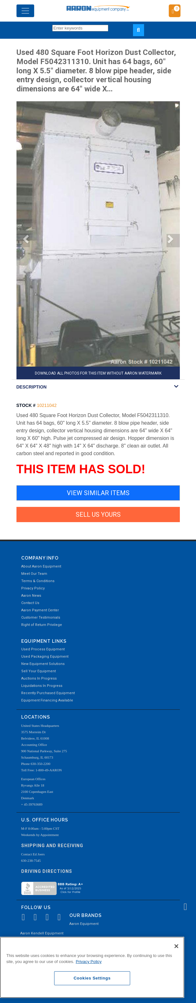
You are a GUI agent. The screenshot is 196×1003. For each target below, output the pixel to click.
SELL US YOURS (98, 514)
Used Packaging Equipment (44, 656)
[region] (92, 967)
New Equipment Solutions (43, 664)
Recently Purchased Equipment (48, 693)
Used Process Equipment (43, 649)
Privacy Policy (33, 588)
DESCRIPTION (31, 386)
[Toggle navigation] (25, 10)
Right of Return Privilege (41, 625)
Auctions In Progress (39, 678)
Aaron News (31, 596)
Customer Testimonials (40, 617)
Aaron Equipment (83, 924)
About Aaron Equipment (41, 566)
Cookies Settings (92, 978)
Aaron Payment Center (40, 610)
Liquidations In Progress (41, 686)
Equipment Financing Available (47, 700)
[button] (23, 240)
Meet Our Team (34, 574)
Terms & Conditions (37, 581)
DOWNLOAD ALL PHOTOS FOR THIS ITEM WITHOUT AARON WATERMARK (98, 373)
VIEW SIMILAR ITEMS (98, 493)
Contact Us (30, 603)
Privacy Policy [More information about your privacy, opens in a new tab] (89, 961)
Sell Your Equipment (38, 671)
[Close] (176, 946)
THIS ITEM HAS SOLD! (80, 469)
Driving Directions (46, 871)
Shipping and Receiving (52, 845)
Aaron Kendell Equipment (41, 933)
